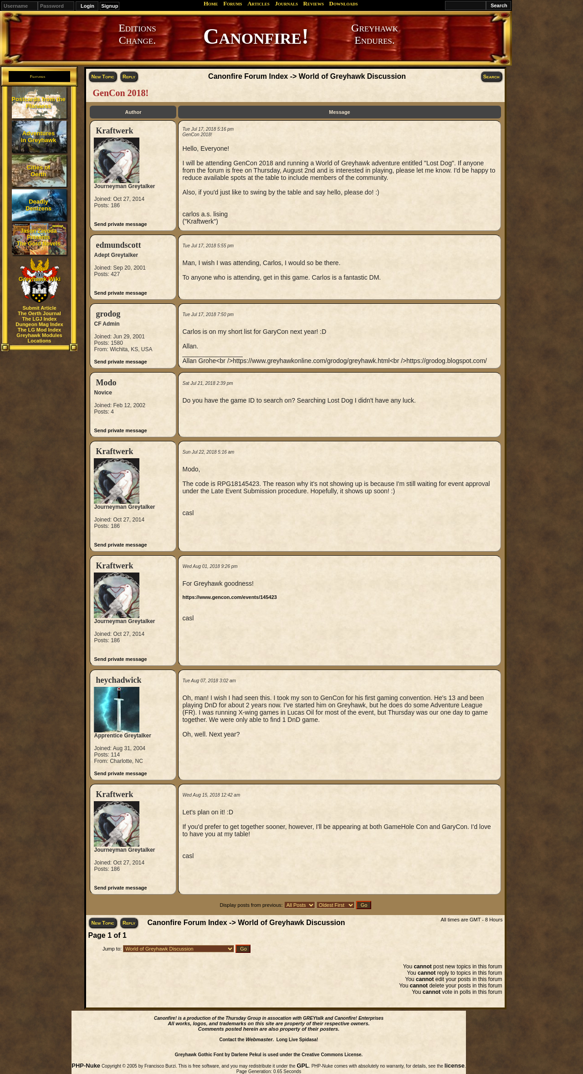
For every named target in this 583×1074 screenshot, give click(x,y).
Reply (129, 76)
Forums (232, 3)
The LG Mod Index (39, 329)
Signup (109, 6)
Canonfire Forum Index (248, 76)
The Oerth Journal (39, 313)
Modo (106, 382)
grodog (108, 313)
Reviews (313, 3)
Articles (258, 3)
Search (491, 76)
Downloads (343, 3)
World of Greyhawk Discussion (352, 76)
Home (211, 3)
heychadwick (118, 680)
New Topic (102, 76)
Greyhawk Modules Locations (39, 337)
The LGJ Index (39, 319)
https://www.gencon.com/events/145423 (229, 597)
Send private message (120, 224)
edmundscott (118, 245)
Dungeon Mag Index (39, 324)
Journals (286, 3)
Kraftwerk (114, 130)
